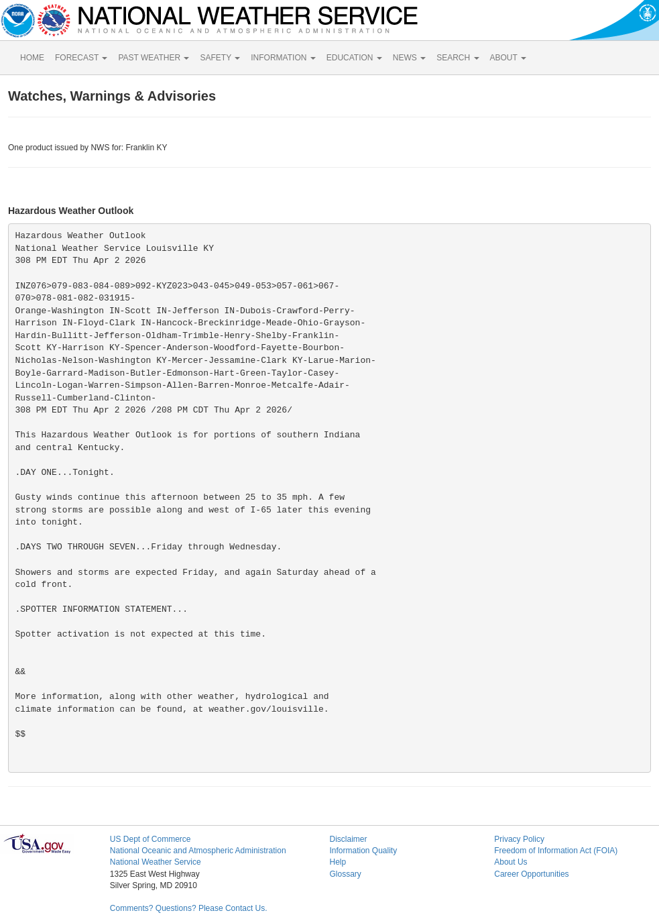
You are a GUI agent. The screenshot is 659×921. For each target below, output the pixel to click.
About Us (510, 862)
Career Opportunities (531, 874)
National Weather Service (155, 862)
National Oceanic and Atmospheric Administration (198, 850)
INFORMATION (283, 57)
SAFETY (220, 57)
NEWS (409, 57)
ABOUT (508, 57)
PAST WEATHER (153, 57)
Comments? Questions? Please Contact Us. (188, 908)
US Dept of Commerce (150, 839)
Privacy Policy (519, 839)
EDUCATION (354, 57)
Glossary (345, 874)
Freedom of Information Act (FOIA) (555, 850)
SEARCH (457, 57)
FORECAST (81, 57)
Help (337, 862)
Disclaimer (348, 839)
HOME (32, 57)
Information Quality (363, 850)
